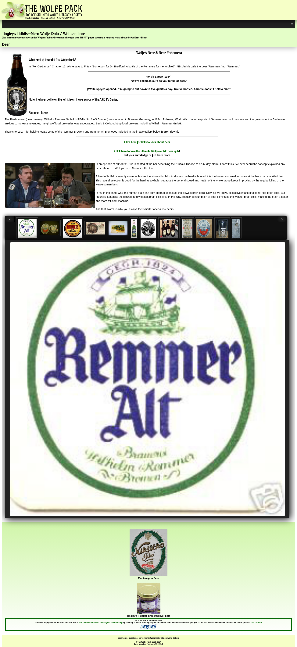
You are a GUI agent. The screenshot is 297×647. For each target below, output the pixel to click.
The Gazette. (256, 623)
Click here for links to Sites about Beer (147, 142)
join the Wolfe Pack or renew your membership (101, 623)
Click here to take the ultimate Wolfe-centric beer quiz (146, 151)
